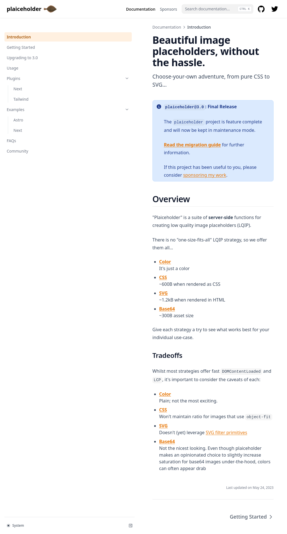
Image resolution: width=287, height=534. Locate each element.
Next (17, 79)
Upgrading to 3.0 (22, 47)
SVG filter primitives (159, 392)
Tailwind (21, 89)
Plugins (34, 68)
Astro (18, 110)
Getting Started (21, 37)
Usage (12, 58)
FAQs (11, 131)
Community (17, 141)
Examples (34, 99)
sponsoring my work (231, 151)
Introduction (19, 27)
